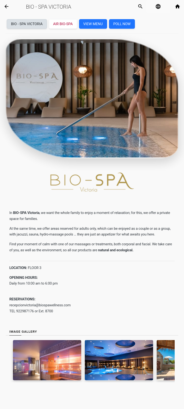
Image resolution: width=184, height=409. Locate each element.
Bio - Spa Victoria (48, 7)
